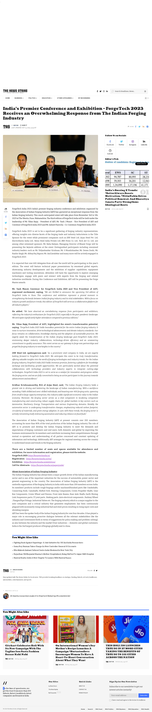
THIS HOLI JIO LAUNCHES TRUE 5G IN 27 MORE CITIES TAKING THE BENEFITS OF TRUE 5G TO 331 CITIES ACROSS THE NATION (124, 651)
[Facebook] (97, 91)
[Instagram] (132, 144)
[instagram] (103, 91)
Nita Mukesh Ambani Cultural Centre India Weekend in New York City (43, 550)
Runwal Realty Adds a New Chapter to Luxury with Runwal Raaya (42, 558)
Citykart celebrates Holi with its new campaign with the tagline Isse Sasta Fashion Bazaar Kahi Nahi (24, 650)
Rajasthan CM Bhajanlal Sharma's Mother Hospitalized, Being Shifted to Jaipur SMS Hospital (54, 554)
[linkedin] (107, 91)
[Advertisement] (70, 45)
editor (16, 125)
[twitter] (96, 571)
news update (141, 166)
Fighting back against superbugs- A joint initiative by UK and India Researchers (48, 543)
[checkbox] (110, 700)
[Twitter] (100, 91)
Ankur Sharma (18, 570)
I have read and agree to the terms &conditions (128, 700)
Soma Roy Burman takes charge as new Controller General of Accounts (45, 547)
